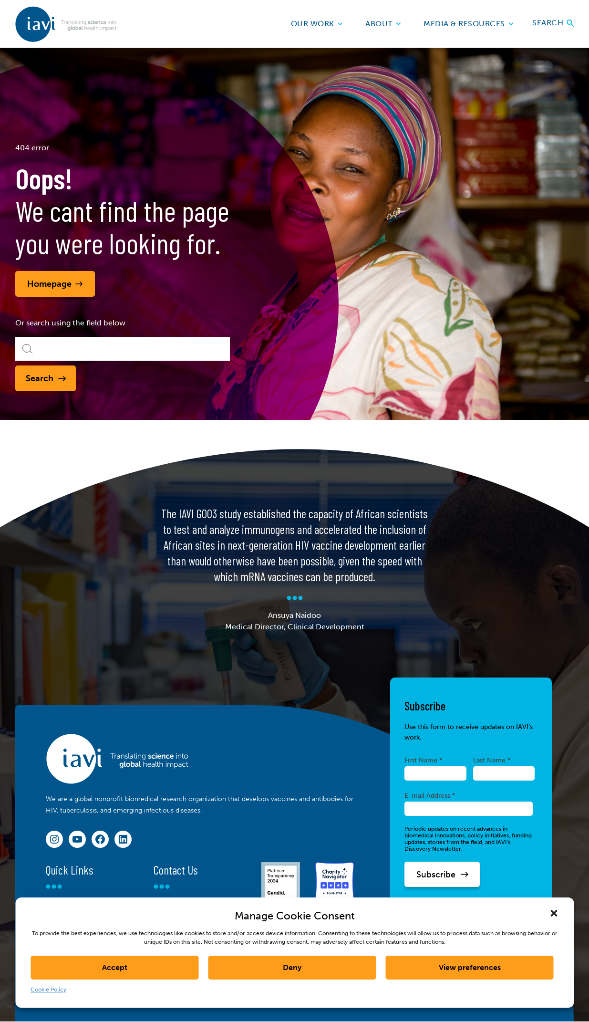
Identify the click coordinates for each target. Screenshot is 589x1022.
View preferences (470, 967)
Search (553, 23)
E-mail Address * (429, 795)
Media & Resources (468, 23)
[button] (553, 913)
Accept (114, 967)
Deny (292, 967)
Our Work (317, 23)
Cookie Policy (48, 989)
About (383, 23)
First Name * (423, 760)
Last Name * (492, 760)
